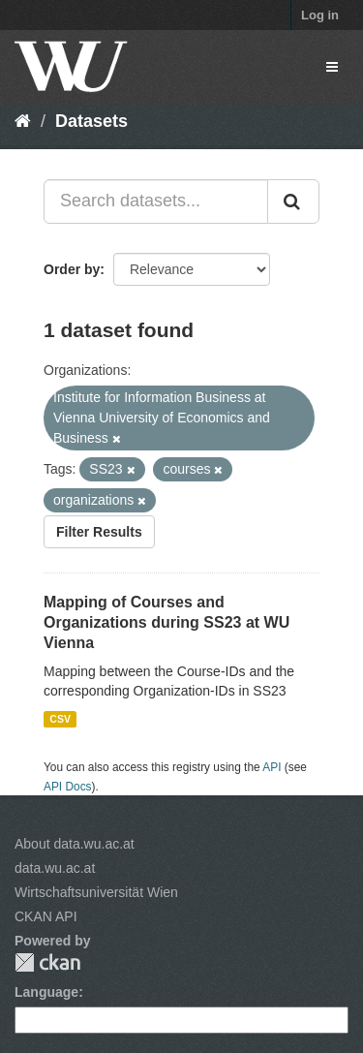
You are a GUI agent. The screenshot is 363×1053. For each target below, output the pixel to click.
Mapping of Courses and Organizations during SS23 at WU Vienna (166, 622)
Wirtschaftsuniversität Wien (96, 892)
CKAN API (46, 916)
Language (46, 992)
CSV (60, 719)
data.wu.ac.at (55, 868)
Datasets (91, 121)
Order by (72, 269)
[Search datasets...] (156, 201)
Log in (320, 15)
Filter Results (99, 532)
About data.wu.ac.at (75, 844)
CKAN (47, 962)
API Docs (68, 786)
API (271, 767)
